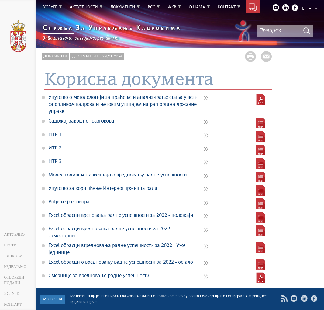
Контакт (13, 304)
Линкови (13, 256)
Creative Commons (169, 296)
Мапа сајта (52, 299)
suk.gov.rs (90, 302)
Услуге (11, 294)
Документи (55, 56)
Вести (10, 245)
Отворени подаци (14, 280)
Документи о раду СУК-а (97, 56)
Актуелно (14, 234)
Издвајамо (15, 267)
